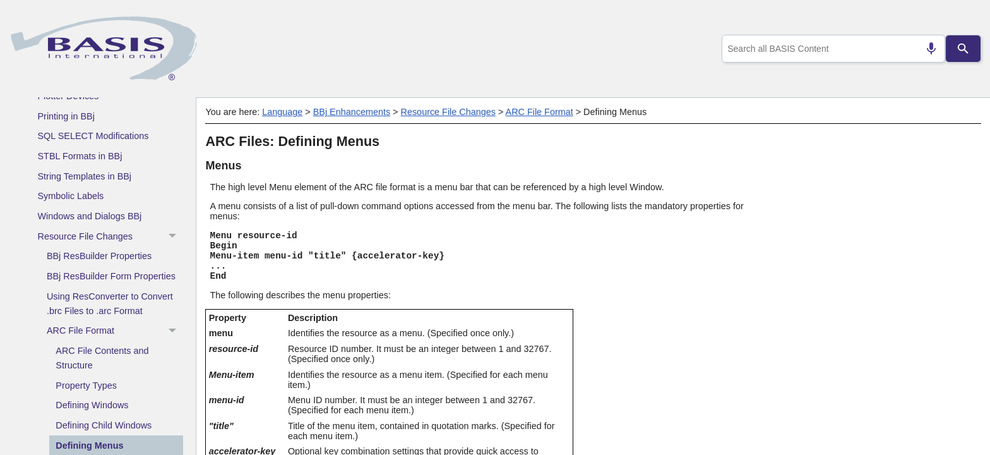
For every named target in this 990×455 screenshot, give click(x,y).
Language (282, 112)
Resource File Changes (110, 236)
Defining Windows (92, 405)
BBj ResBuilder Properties (99, 256)
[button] (174, 236)
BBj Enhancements (351, 112)
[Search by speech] (926, 48)
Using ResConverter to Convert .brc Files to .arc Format (110, 303)
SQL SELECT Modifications (93, 136)
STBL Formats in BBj (80, 156)
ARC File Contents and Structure (102, 358)
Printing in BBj (66, 116)
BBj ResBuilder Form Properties (111, 276)
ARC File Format (115, 331)
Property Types (86, 385)
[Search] (963, 49)
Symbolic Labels (71, 196)
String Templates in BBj (85, 176)
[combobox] (831, 49)
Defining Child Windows (104, 425)
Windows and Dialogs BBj (90, 216)
